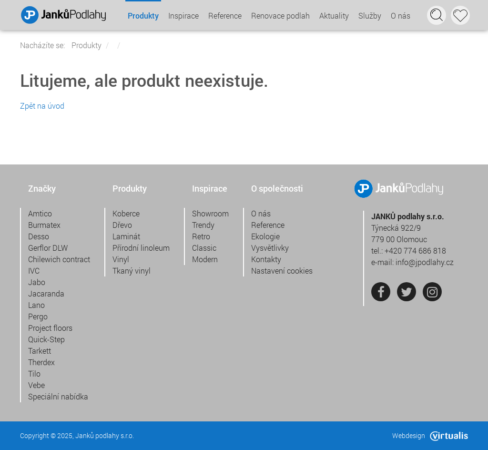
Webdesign (430, 435)
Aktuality (334, 15)
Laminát (126, 236)
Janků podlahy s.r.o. (104, 435)
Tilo (34, 373)
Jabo (36, 282)
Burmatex (44, 225)
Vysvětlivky (270, 248)
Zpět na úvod (42, 106)
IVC (34, 271)
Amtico (40, 213)
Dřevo (122, 225)
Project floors (50, 328)
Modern (205, 259)
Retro (201, 236)
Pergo (38, 316)
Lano (36, 305)
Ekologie (265, 236)
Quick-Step (46, 339)
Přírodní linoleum (141, 248)
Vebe (36, 385)
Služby (369, 15)
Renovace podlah (280, 15)
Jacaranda (46, 293)
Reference (225, 15)
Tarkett (39, 351)
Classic (204, 248)
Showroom (210, 213)
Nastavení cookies (282, 271)
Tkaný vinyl (131, 271)
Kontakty (266, 259)
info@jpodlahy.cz (425, 262)
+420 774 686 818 (415, 250)
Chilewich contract (59, 259)
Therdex (41, 362)
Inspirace (183, 15)
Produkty (143, 15)
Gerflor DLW (48, 248)
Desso (38, 236)
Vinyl (120, 259)
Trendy (203, 225)
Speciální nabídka (58, 396)
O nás (400, 15)
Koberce (126, 213)
